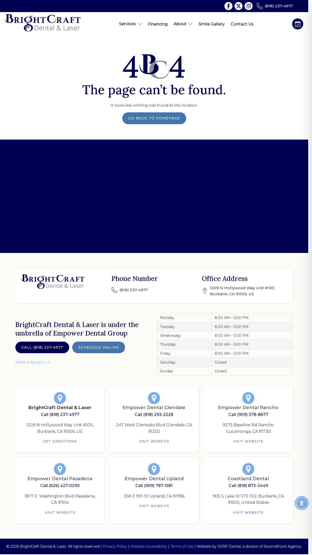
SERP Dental (229, 546)
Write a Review (29, 362)
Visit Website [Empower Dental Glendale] (154, 441)
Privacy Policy (115, 546)
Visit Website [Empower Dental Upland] (154, 506)
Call (42, 347)
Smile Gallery (212, 24)
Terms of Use (181, 546)
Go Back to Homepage (154, 118)
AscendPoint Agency (282, 546)
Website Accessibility (148, 546)
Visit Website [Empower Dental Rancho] (248, 441)
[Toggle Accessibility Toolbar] (301, 503)
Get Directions (60, 441)
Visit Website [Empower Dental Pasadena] (60, 512)
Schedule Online (98, 347)
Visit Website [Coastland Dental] (248, 512)
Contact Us (242, 24)
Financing (158, 24)
